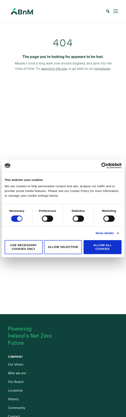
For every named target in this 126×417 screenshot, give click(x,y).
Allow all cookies (102, 246)
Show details (105, 233)
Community (16, 408)
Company (15, 356)
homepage (102, 69)
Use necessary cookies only (23, 246)
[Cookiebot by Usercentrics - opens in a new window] (104, 165)
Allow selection (63, 247)
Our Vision (15, 364)
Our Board (15, 382)
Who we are (17, 373)
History (13, 399)
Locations (15, 390)
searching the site (54, 69)
